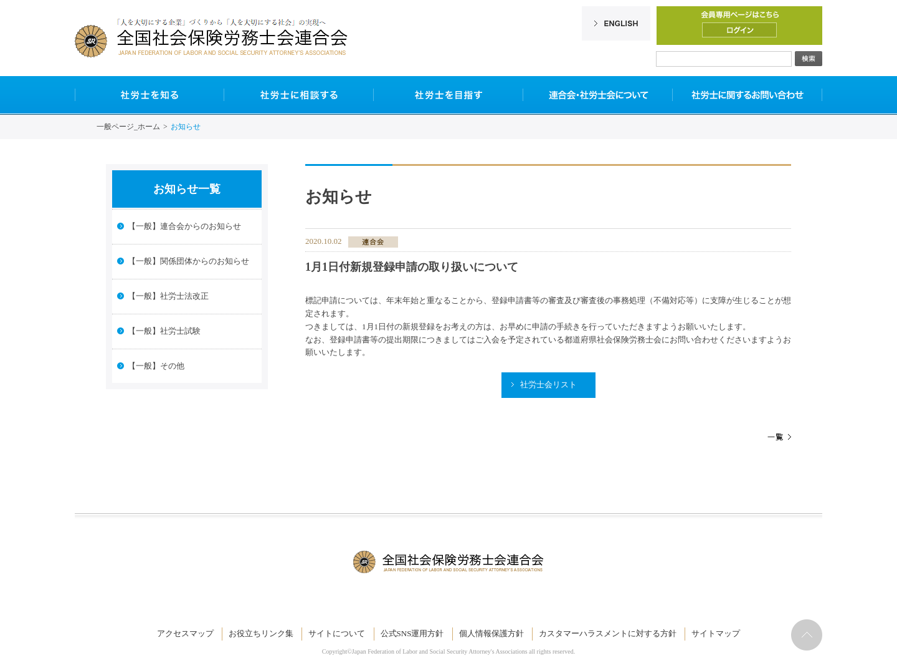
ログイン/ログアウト (739, 29)
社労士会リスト (548, 384)
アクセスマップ (185, 633)
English (616, 23)
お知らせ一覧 (187, 189)
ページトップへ (806, 635)
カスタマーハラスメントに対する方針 (607, 633)
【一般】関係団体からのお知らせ (188, 261)
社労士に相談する (299, 95)
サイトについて (336, 633)
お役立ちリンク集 (261, 633)
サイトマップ (715, 633)
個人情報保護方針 (491, 633)
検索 (808, 58)
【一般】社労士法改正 (168, 296)
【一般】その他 (156, 365)
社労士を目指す (448, 95)
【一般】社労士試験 (164, 331)
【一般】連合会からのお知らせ (184, 226)
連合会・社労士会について (598, 95)
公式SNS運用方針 (412, 633)
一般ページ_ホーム (128, 126)
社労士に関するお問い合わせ (747, 95)
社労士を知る (149, 95)
